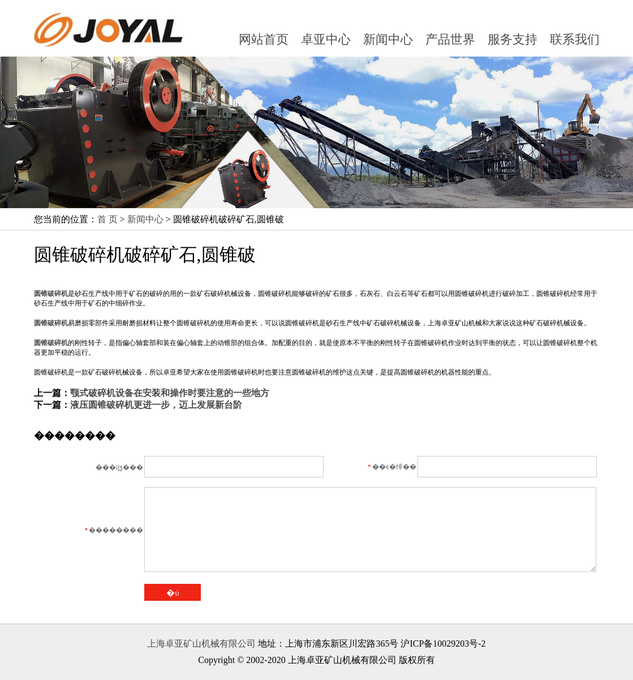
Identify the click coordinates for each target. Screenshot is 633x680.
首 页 (107, 219)
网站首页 (263, 39)
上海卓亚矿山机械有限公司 (201, 643)
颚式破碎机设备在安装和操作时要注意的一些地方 (169, 393)
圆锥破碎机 (51, 294)
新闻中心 (388, 39)
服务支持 (512, 39)
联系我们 (575, 39)
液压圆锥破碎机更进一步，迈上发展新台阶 (156, 405)
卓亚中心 (326, 39)
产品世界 (450, 39)
